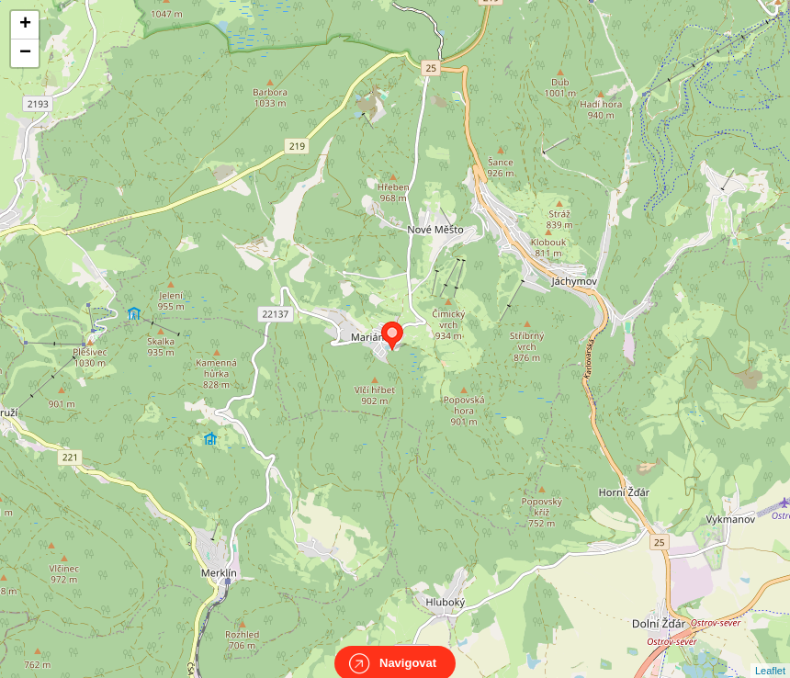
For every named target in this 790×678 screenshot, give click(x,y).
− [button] (25, 53)
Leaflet (770, 654)
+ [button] (25, 25)
